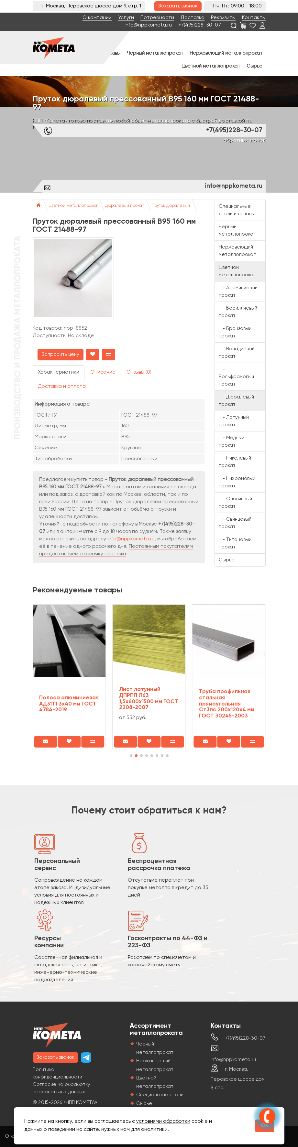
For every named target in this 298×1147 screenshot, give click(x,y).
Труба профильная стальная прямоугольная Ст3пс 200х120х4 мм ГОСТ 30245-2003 (226, 704)
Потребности (157, 17)
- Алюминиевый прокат (238, 291)
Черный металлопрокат (155, 53)
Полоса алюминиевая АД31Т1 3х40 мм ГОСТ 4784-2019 (69, 704)
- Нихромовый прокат (237, 482)
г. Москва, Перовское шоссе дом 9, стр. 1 (238, 1078)
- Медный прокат (231, 441)
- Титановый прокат (235, 543)
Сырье (254, 66)
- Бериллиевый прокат (238, 312)
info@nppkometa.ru (148, 25)
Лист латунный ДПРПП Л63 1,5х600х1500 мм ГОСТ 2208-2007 (148, 698)
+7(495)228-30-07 (199, 25)
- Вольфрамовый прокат (236, 377)
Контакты (254, 17)
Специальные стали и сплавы (237, 210)
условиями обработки (163, 1121)
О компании (97, 17)
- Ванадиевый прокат (237, 352)
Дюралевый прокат (124, 206)
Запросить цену (60, 354)
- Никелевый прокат (235, 462)
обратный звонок (245, 140)
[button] (131, 755)
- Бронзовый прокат (235, 332)
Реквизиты (223, 17)
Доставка (192, 17)
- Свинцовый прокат (235, 523)
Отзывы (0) (139, 372)
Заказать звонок (178, 6)
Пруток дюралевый (170, 206)
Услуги (126, 17)
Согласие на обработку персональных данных (61, 1088)
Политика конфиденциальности (57, 1073)
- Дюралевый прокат (236, 401)
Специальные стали (159, 1094)
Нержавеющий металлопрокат (226, 53)
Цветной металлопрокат (211, 66)
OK (264, 1125)
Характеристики (58, 372)
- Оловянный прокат (235, 502)
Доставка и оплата (62, 386)
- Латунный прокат (234, 421)
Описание (103, 372)
